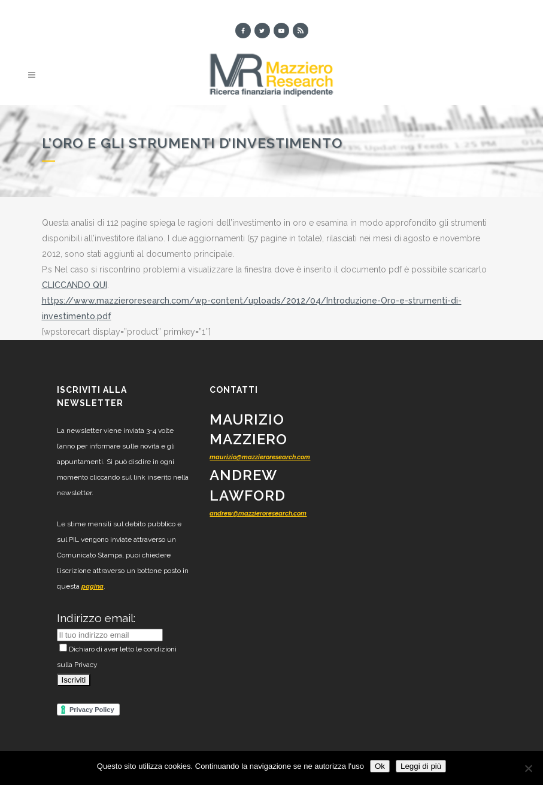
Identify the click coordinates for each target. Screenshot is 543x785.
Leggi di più (421, 766)
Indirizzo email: (96, 618)
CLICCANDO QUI (74, 285)
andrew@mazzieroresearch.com (258, 513)
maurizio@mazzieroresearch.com (260, 457)
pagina (92, 586)
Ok (380, 766)
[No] (528, 768)
